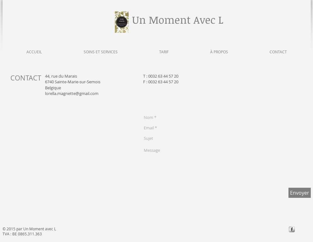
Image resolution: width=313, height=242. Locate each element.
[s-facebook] (292, 229)
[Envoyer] (299, 193)
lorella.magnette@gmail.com (71, 93)
